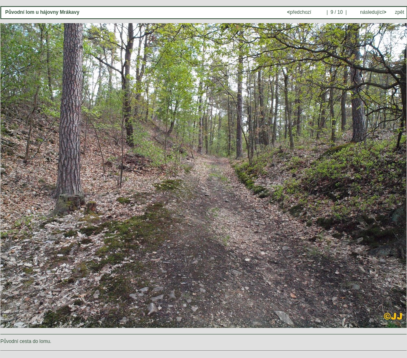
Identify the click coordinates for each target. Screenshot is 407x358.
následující (372, 12)
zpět (399, 12)
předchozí (300, 12)
